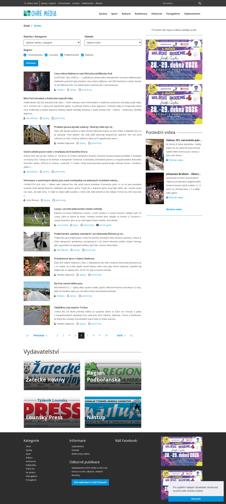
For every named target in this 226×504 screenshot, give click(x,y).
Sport (114, 13)
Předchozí (40, 335)
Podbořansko (88, 3)
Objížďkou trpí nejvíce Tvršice (71, 307)
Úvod (27, 25)
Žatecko (99, 3)
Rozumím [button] (196, 499)
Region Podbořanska (104, 376)
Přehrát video (174, 160)
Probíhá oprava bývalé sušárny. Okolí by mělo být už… (84, 127)
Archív (37, 25)
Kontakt (75, 450)
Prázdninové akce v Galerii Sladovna (74, 258)
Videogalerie (31, 476)
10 (106, 335)
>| (131, 335)
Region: (28, 50)
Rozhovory (141, 13)
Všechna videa (174, 209)
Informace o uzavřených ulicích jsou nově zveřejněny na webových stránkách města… (71, 180)
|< (27, 335)
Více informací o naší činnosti (90, 482)
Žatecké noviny (45, 379)
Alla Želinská (32, 118)
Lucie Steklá (62, 225)
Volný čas (156, 13)
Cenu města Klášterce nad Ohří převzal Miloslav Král (83, 73)
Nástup (96, 417)
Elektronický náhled (81, 453)
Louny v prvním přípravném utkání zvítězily (78, 208)
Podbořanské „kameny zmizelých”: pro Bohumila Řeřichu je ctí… (89, 233)
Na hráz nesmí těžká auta (68, 283)
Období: (89, 36)
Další (121, 335)
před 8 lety (87, 89)
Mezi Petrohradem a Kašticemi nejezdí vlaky (48, 98)
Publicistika (31, 465)
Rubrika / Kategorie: (35, 36)
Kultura (126, 13)
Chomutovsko (64, 3)
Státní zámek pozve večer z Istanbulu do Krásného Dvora (55, 151)
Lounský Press (44, 417)
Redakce (61, 89)
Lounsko (76, 3)
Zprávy (103, 13)
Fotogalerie (173, 13)
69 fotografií (105, 225)
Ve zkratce (30, 472)
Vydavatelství (192, 13)
